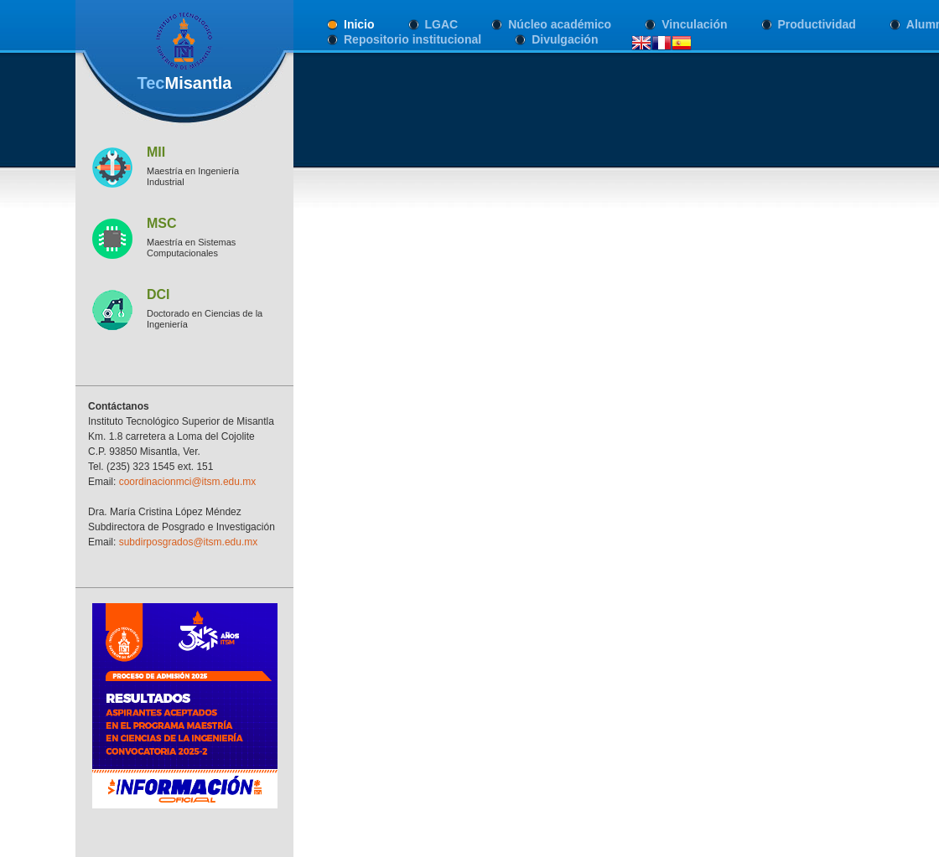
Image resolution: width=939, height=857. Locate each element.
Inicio (359, 24)
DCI (158, 294)
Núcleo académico (559, 24)
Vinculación (694, 24)
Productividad (817, 24)
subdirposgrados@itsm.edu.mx (188, 542)
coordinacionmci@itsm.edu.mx (188, 482)
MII (156, 152)
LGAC (442, 24)
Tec (184, 83)
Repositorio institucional (412, 39)
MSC (162, 223)
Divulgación (565, 39)
